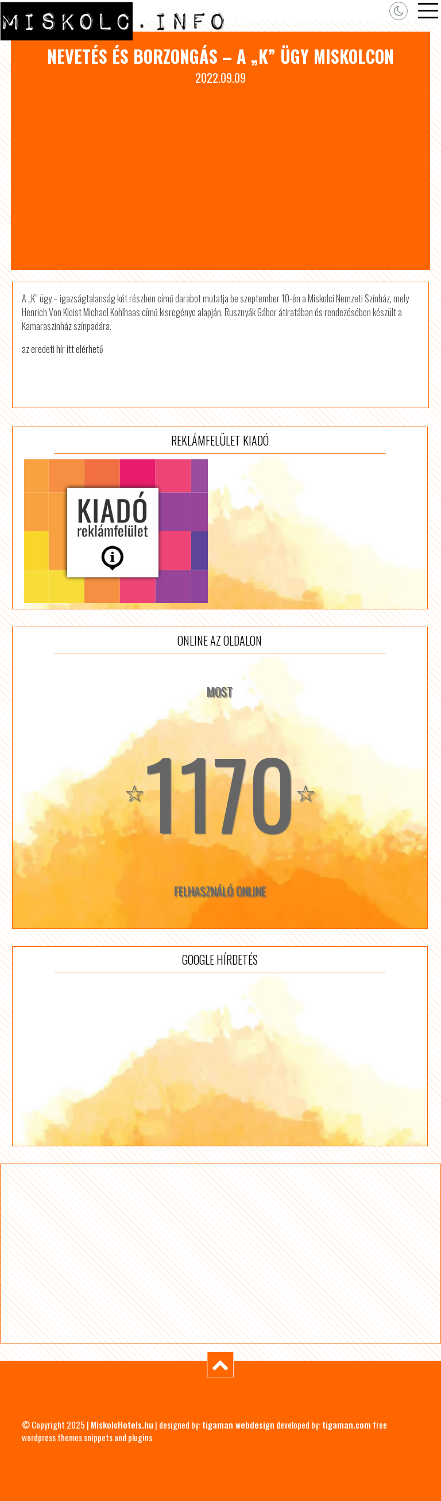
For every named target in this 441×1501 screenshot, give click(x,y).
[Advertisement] (220, 172)
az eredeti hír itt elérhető (62, 349)
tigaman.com (346, 1424)
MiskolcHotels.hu (122, 1424)
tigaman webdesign (238, 1424)
